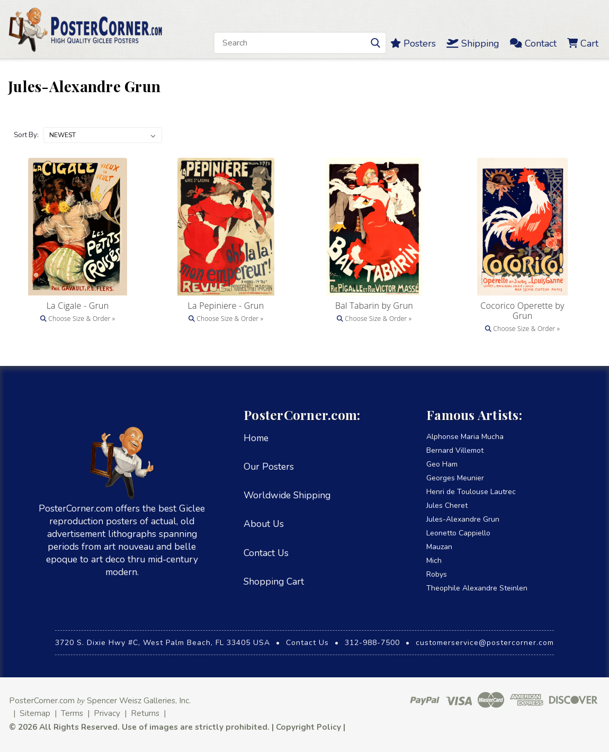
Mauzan (439, 547)
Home (256, 438)
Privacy (107, 713)
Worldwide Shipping (287, 495)
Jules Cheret (447, 505)
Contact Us (266, 553)
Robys (436, 574)
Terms (72, 713)
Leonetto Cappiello (458, 533)
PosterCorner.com (42, 700)
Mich (434, 561)
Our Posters (269, 466)
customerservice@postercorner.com (485, 643)
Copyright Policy (308, 726)
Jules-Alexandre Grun (462, 519)
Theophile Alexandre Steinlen (476, 588)
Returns (145, 713)
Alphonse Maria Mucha (465, 437)
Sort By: (26, 135)
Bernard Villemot (454, 450)
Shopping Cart (274, 581)
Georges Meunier (455, 478)
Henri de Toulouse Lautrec (471, 492)
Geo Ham (442, 464)
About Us (264, 523)
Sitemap (35, 713)
